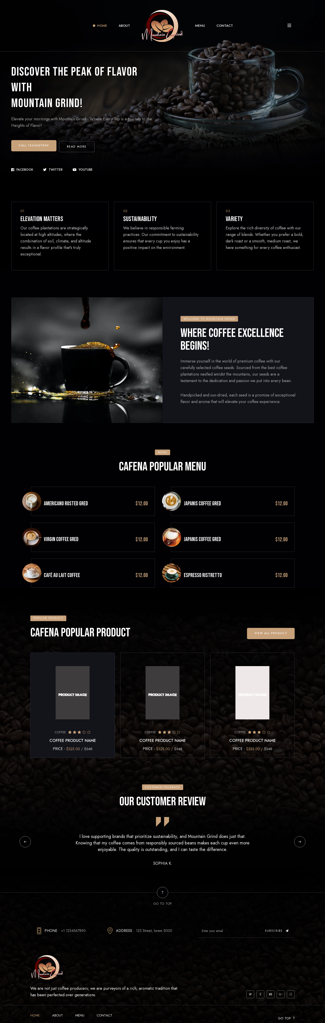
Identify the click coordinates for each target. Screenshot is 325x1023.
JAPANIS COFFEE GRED (217, 496)
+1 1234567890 (73, 914)
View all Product (270, 617)
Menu (200, 25)
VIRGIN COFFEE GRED (76, 528)
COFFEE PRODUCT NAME (72, 725)
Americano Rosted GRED (81, 496)
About (124, 25)
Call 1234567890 (34, 145)
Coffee (60, 716)
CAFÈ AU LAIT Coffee (77, 559)
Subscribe (277, 915)
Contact (224, 25)
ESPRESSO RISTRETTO (218, 559)
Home (102, 25)
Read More (79, 145)
